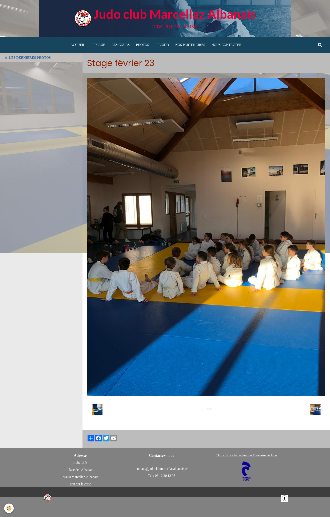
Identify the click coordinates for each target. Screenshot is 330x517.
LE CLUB (98, 45)
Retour (206, 409)
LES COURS (121, 45)
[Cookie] (9, 508)
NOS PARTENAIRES (190, 45)
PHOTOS (142, 45)
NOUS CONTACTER (226, 45)
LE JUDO (162, 45)
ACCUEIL (78, 45)
